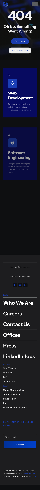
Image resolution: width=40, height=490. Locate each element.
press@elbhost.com (22, 276)
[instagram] (25, 285)
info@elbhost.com (22, 267)
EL (29, 422)
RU (8, 425)
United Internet (29, 473)
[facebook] (15, 285)
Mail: (12, 267)
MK (5, 425)
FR (23, 422)
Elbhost (33, 476)
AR (8, 422)
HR (11, 422)
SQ (4, 422)
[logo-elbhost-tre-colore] (5, 2)
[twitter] (20, 285)
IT (32, 422)
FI (21, 422)
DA (14, 422)
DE (26, 422)
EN (18, 422)
